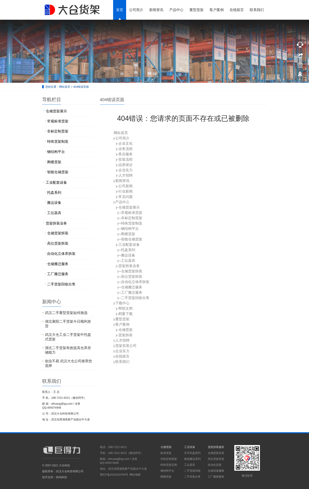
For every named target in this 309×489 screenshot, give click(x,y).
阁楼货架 (165, 476)
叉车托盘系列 (192, 453)
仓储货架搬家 (216, 470)
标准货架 (165, 453)
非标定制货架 (168, 458)
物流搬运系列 (192, 458)
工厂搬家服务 (216, 476)
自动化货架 (215, 464)
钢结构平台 (167, 470)
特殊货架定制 (168, 464)
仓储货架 (165, 447)
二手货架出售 (192, 476)
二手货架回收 (192, 470)
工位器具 (189, 464)
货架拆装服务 (216, 447)
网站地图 (135, 474)
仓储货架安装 (216, 453)
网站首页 (64, 86)
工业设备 (189, 447)
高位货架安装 (216, 458)
